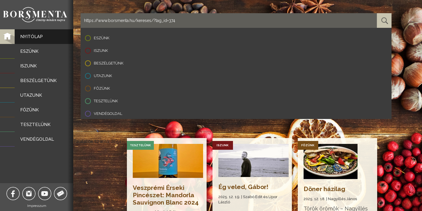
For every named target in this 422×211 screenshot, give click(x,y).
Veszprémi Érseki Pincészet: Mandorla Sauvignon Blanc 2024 (166, 195)
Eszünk (101, 38)
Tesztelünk (106, 101)
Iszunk (101, 50)
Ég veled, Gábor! (243, 186)
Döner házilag (324, 189)
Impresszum (36, 206)
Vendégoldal (108, 113)
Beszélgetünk (108, 63)
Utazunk (103, 76)
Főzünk (102, 88)
